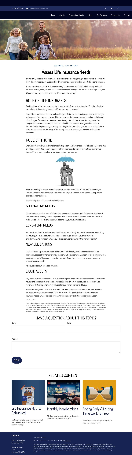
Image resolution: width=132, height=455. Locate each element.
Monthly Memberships (62, 402)
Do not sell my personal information (58, 450)
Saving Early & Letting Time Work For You (98, 404)
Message (15, 332)
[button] (42, 8)
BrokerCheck (67, 434)
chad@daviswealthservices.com (37, 2)
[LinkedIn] (111, 2)
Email (69, 316)
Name (14, 316)
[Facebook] (117, 2)
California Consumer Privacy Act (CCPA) (84, 448)
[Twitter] (105, 2)
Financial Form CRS (40, 430)
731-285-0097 (17, 2)
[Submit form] (17, 353)
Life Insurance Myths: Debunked (26, 403)
